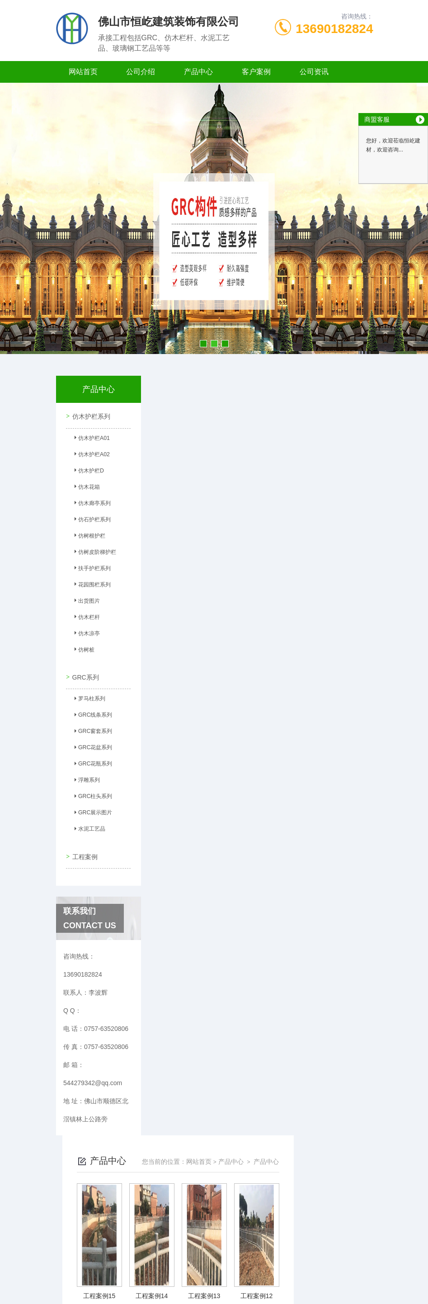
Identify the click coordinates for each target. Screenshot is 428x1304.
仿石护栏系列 (91, 520)
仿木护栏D (88, 471)
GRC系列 (84, 673)
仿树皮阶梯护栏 (94, 553)
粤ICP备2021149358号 (280, 1275)
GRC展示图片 (92, 811)
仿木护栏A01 (91, 439)
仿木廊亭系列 (91, 504)
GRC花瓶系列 (92, 762)
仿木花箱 (86, 488)
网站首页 (83, 72)
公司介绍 (140, 72)
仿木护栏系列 (90, 415)
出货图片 (86, 602)
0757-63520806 (165, 1260)
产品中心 (198, 72)
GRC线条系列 (92, 713)
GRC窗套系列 (92, 730)
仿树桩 (83, 650)
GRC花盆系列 (92, 746)
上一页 (185, 1195)
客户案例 (256, 72)
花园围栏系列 (91, 585)
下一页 (329, 1195)
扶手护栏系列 (91, 569)
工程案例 (84, 850)
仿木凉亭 (86, 634)
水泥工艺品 (89, 827)
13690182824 (334, 29)
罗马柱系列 (89, 697)
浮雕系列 (86, 778)
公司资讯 (314, 72)
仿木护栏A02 (91, 455)
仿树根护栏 (89, 537)
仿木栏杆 (86, 618)
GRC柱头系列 (92, 795)
